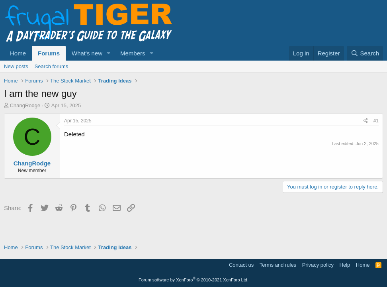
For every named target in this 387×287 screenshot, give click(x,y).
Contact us (241, 265)
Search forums (51, 66)
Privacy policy (318, 265)
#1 (376, 121)
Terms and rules (278, 265)
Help (345, 265)
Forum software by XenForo (193, 279)
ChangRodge (25, 105)
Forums (49, 53)
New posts (16, 66)
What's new (87, 53)
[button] (108, 53)
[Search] (365, 53)
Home (18, 53)
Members (132, 53)
